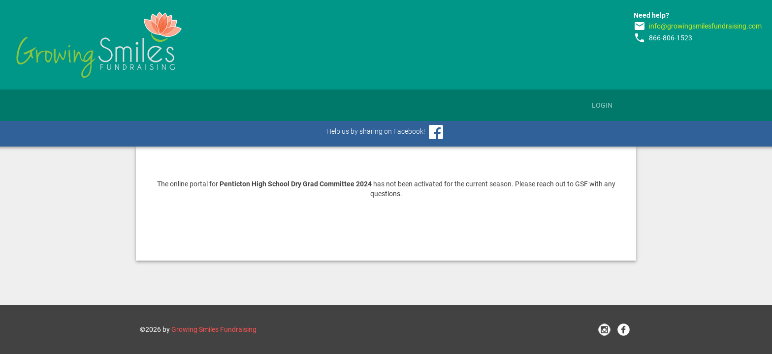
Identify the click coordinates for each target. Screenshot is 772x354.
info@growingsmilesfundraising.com (705, 26)
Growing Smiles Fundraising (214, 329)
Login (602, 105)
